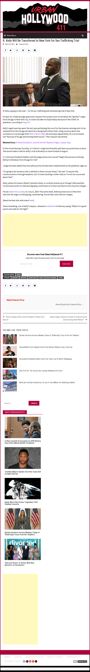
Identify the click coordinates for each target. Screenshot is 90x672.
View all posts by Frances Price (69, 304)
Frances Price (23, 44)
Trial (61, 278)
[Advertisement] (45, 230)
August (15, 278)
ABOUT (8, 657)
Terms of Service (55, 657)
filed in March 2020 (37, 134)
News (19, 275)
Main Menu (11, 35)
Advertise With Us (34, 657)
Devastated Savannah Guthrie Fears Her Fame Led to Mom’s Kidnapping (45, 359)
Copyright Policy (13, 661)
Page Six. (26, 122)
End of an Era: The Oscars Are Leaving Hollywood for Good (40, 371)
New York (32, 278)
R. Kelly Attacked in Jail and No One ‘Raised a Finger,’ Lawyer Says (43, 142)
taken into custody (17, 191)
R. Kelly (41, 278)
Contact (18, 657)
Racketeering (51, 278)
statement (50, 206)
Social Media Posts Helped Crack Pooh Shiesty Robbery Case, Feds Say (45, 347)
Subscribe (66, 264)
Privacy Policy (73, 657)
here (31, 200)
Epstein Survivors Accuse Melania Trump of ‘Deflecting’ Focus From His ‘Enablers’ (49, 335)
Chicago (23, 278)
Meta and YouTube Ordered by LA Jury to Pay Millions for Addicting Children (47, 382)
